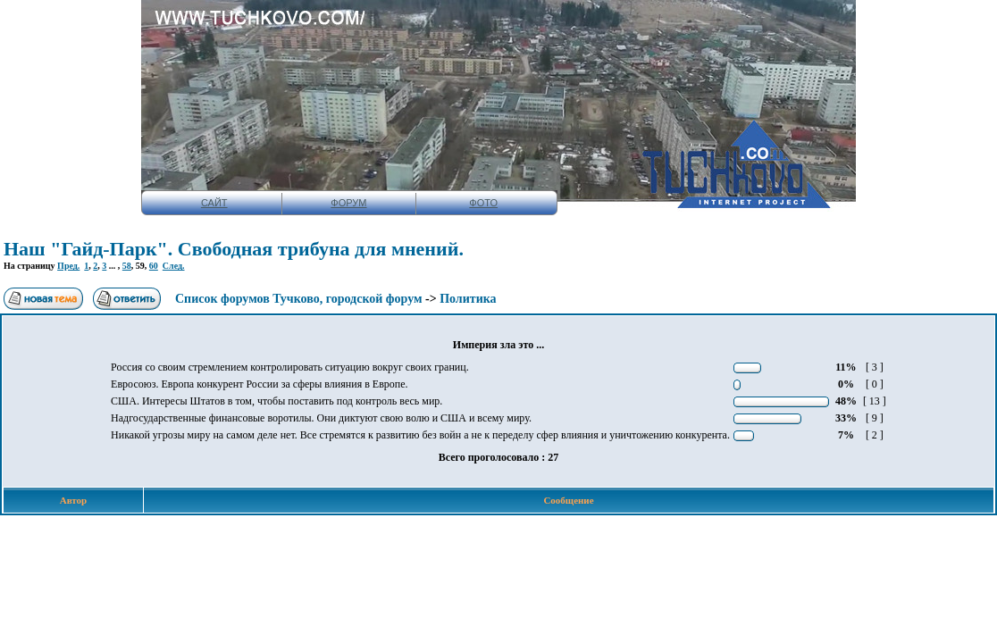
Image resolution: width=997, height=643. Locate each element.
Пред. (68, 266)
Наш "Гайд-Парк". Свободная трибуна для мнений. (234, 249)
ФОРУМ (348, 202)
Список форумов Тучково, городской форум (299, 298)
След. (174, 266)
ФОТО (483, 202)
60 (153, 266)
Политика (468, 298)
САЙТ (214, 202)
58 (126, 266)
